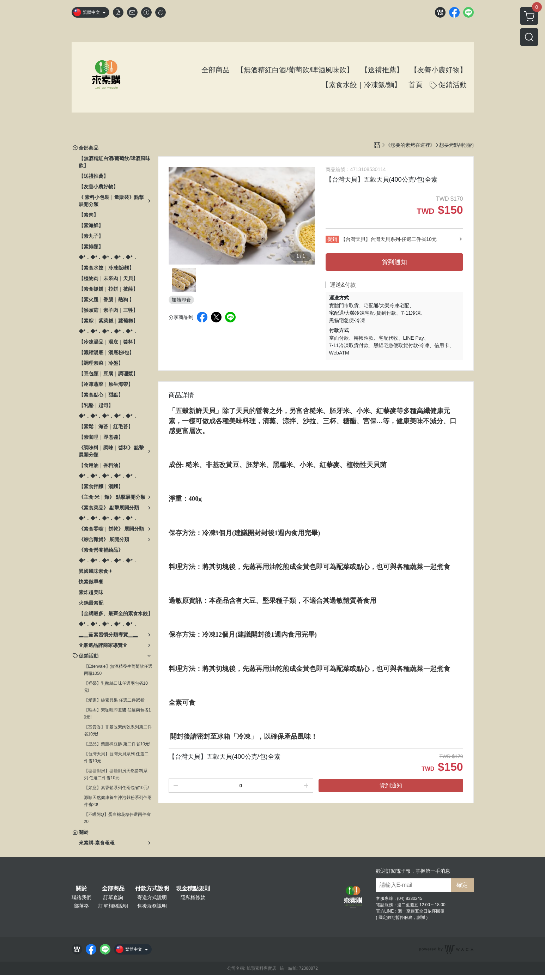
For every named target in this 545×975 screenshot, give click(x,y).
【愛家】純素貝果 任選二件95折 (114, 700)
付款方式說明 (152, 888)
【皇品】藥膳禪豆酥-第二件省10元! (117, 743)
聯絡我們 (81, 897)
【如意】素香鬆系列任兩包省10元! (116, 787)
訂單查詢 (113, 897)
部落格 (81, 905)
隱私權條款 (193, 897)
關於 (81, 888)
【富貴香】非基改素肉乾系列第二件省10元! (118, 731)
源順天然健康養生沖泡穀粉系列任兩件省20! (118, 801)
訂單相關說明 (113, 905)
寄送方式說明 (152, 897)
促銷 (332, 239)
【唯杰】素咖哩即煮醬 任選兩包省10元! (117, 714)
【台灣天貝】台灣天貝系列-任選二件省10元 (116, 757)
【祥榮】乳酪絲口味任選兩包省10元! (116, 687)
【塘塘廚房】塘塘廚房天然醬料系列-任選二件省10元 (115, 774)
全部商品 (113, 888)
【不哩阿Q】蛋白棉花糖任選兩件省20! (117, 818)
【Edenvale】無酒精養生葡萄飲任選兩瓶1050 (118, 670)
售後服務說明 (152, 905)
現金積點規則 (193, 888)
